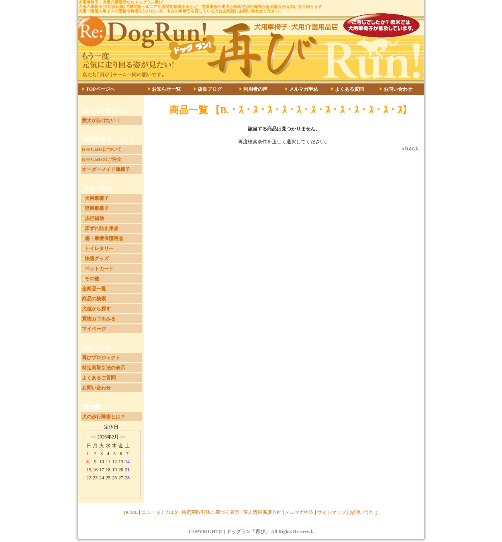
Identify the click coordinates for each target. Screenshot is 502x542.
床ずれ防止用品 (101, 228)
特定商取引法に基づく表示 (210, 512)
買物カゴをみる (99, 319)
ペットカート (99, 268)
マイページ (94, 329)
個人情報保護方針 (262, 512)
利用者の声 (255, 89)
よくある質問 (349, 89)
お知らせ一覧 (166, 89)
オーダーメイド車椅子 (106, 169)
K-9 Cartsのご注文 (102, 159)
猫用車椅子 (97, 208)
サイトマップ (331, 512)
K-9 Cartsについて (102, 149)
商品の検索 (94, 299)
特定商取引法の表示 (103, 368)
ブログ (171, 512)
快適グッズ (97, 258)
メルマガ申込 (303, 89)
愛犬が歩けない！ (101, 120)
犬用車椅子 (97, 198)
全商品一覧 (94, 288)
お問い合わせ (398, 89)
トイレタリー (99, 248)
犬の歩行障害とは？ (103, 417)
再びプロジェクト (101, 358)
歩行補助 (94, 218)
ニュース (151, 512)
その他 (92, 278)
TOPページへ (100, 89)
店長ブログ (210, 89)
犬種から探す (96, 309)
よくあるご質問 (99, 378)
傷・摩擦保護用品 (104, 238)
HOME (131, 512)
